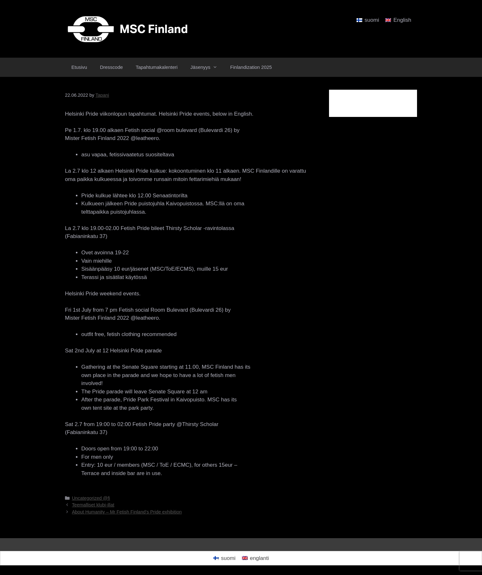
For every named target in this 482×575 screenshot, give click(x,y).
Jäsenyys (207, 67)
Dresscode (111, 67)
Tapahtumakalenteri (157, 67)
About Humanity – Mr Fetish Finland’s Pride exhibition (127, 511)
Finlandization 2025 (251, 67)
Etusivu (79, 67)
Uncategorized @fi (91, 498)
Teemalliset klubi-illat (93, 504)
